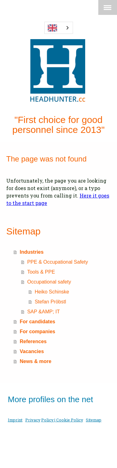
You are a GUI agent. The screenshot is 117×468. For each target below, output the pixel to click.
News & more (35, 361)
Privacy (32, 419)
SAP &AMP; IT (43, 311)
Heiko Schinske (52, 291)
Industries (31, 252)
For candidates (37, 321)
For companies (37, 331)
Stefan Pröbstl (50, 301)
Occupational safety (49, 281)
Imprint (15, 419)
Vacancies (32, 351)
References (33, 341)
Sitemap (93, 419)
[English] (59, 28)
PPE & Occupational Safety (57, 262)
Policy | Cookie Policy (62, 419)
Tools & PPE (41, 272)
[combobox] (58, 28)
